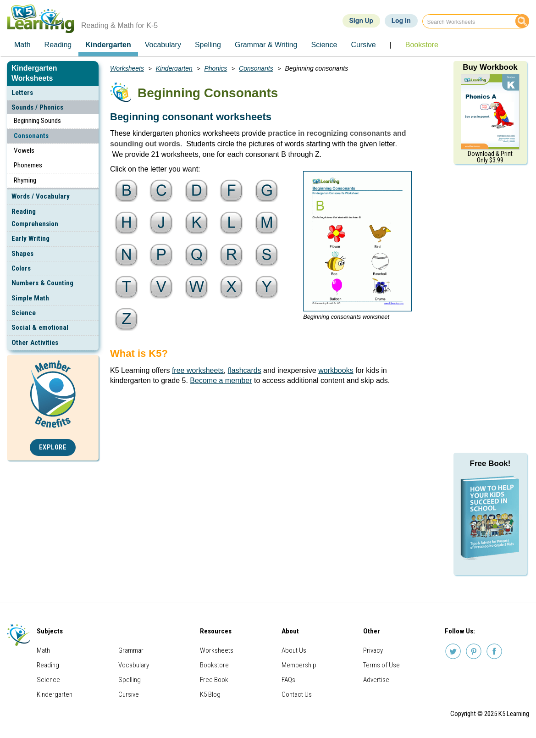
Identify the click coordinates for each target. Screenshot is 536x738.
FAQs (288, 680)
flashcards (244, 370)
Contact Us (297, 694)
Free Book (214, 680)
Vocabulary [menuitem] (163, 45)
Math (43, 650)
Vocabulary (133, 665)
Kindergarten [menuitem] (108, 45)
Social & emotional (39, 327)
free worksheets (198, 370)
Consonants (31, 136)
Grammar (131, 650)
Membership (299, 665)
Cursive (128, 694)
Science (23, 313)
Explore (53, 447)
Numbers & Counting (42, 283)
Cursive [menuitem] (363, 45)
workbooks (335, 370)
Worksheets (127, 68)
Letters (22, 93)
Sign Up (361, 21)
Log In (401, 21)
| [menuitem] (391, 45)
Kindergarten (174, 68)
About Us (294, 650)
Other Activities (34, 342)
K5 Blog (210, 694)
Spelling (129, 680)
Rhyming (25, 180)
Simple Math (30, 298)
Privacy (373, 650)
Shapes (22, 254)
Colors (21, 268)
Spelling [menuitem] (208, 45)
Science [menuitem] (324, 45)
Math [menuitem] (22, 45)
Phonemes (28, 165)
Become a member (221, 380)
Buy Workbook (490, 67)
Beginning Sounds (37, 121)
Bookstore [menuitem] (421, 45)
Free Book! (490, 463)
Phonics (215, 68)
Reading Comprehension (34, 217)
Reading (48, 665)
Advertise (376, 680)
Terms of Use (381, 665)
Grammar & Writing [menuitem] (266, 45)
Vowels (24, 150)
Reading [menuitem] (58, 45)
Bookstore (214, 665)
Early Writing (30, 238)
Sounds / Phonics (37, 107)
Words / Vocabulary (40, 196)
